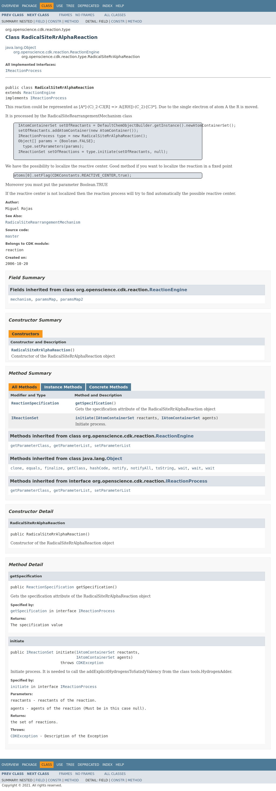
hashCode (99, 468)
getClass (76, 468)
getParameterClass (29, 445)
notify (119, 468)
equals (33, 468)
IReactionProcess (23, 70)
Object (114, 458)
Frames (65, 15)
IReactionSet (24, 418)
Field (40, 21)
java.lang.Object (20, 47)
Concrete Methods (108, 387)
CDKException (89, 663)
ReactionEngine (39, 92)
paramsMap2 (71, 299)
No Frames (84, 15)
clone (16, 468)
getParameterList (72, 445)
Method (72, 21)
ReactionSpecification (35, 403)
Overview (10, 6)
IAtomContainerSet (115, 418)
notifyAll (141, 468)
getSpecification (93, 403)
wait (182, 468)
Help (120, 6)
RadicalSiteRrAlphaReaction (40, 350)
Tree (70, 6)
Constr (54, 21)
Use (59, 6)
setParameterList (112, 445)
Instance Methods (63, 387)
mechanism (20, 299)
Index (107, 6)
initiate (84, 418)
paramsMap (46, 299)
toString (165, 468)
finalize (53, 468)
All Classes (115, 15)
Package (29, 6)
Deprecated (88, 6)
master (12, 236)
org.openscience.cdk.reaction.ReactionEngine (56, 52)
